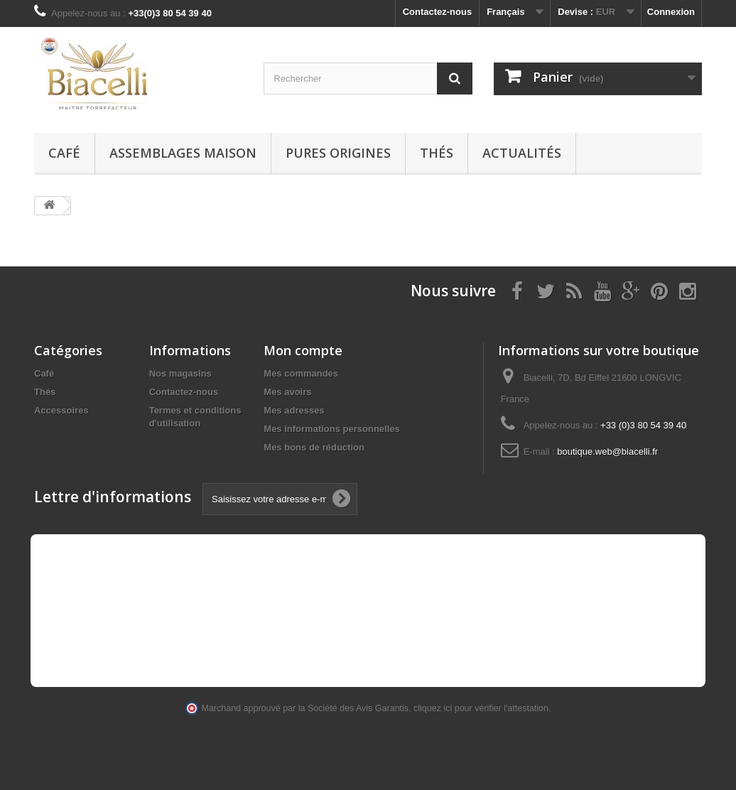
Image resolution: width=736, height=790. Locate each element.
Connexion (671, 11)
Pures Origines (338, 152)
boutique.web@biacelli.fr (607, 451)
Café (64, 152)
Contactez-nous (437, 11)
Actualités (521, 152)
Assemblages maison (182, 152)
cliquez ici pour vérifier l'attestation (480, 708)
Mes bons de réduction (314, 447)
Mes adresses (294, 410)
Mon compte (303, 350)
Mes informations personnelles (331, 428)
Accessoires (61, 410)
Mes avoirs (287, 391)
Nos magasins (180, 373)
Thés (436, 152)
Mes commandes (301, 373)
